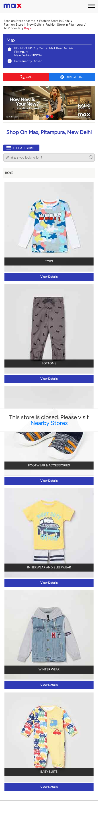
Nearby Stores (49, 423)
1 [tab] (47, 116)
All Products (12, 28)
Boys (9, 173)
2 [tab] (51, 116)
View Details (49, 277)
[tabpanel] (49, 103)
